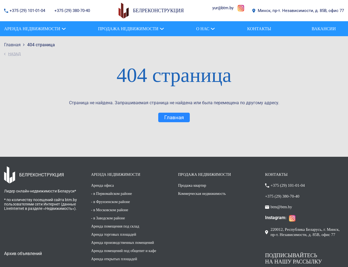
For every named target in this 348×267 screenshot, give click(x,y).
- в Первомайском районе (111, 194)
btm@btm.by (281, 207)
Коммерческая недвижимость (202, 194)
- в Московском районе (109, 210)
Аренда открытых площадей (114, 259)
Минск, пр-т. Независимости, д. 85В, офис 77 (301, 10)
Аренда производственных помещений (122, 243)
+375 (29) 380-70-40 (72, 10)
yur (215, 7)
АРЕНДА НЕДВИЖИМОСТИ (115, 175)
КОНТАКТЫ (276, 174)
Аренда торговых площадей (113, 234)
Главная (174, 117)
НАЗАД (14, 54)
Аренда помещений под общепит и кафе (123, 251)
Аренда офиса (102, 185)
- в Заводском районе (108, 218)
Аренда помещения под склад (115, 226)
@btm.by (226, 7)
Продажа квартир (192, 185)
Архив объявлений (23, 253)
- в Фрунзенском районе (110, 202)
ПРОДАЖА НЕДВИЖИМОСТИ (204, 175)
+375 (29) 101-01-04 (28, 10)
